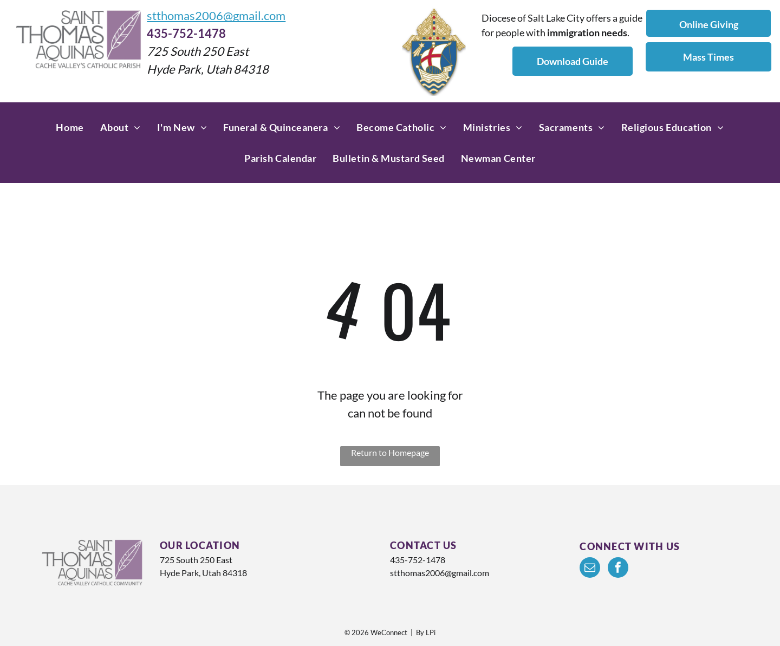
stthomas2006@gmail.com (216, 15)
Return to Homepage (390, 452)
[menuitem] (70, 127)
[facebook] (618, 568)
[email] (590, 568)
